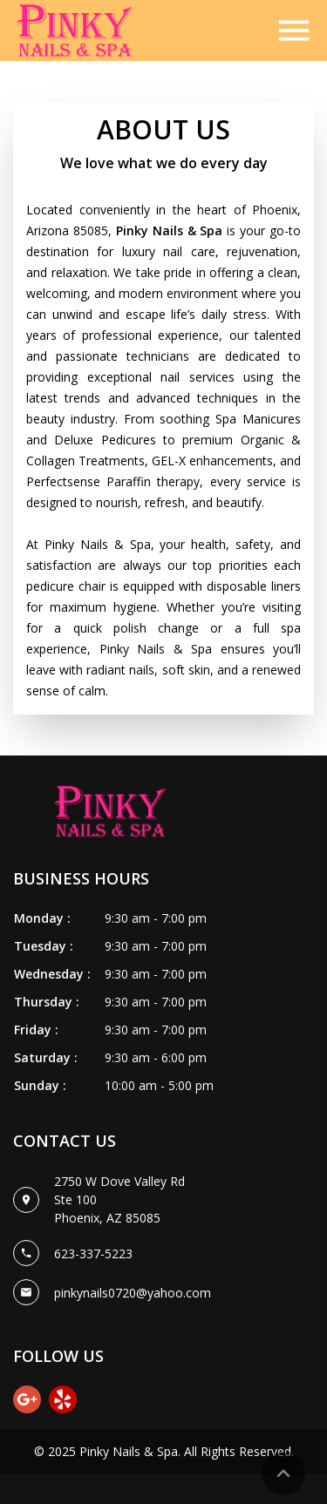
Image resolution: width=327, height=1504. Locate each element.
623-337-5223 (93, 1253)
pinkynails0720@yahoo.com (132, 1292)
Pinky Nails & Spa (128, 1451)
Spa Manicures (258, 418)
